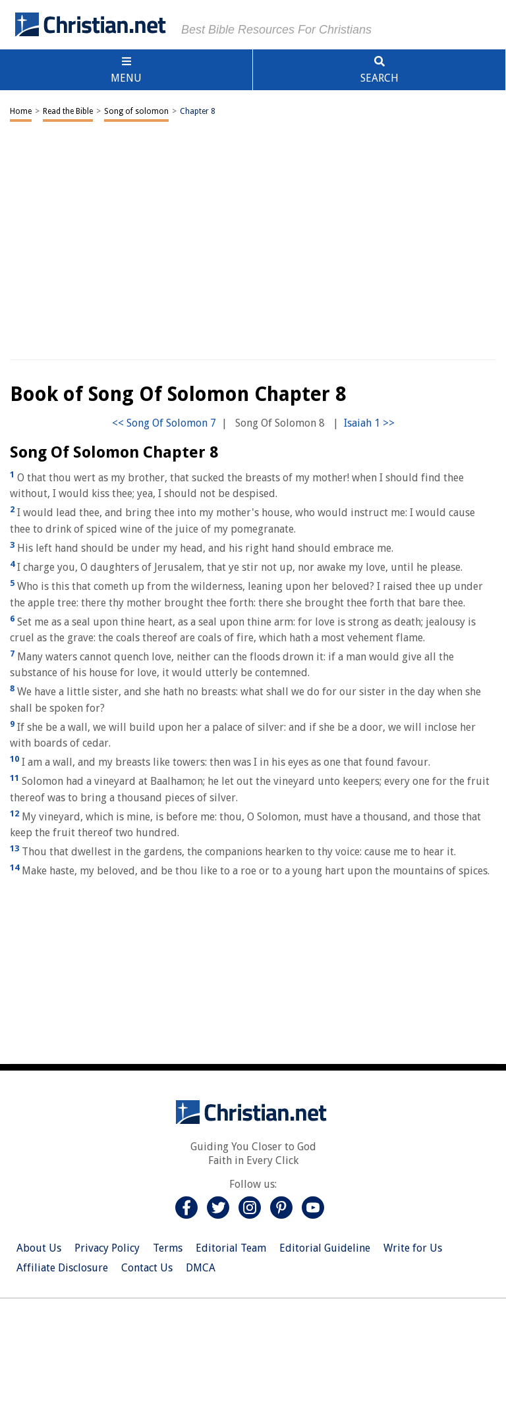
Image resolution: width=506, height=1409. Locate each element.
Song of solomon (136, 111)
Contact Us (147, 1268)
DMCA (200, 1268)
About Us (38, 1248)
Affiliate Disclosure (62, 1268)
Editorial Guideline (324, 1248)
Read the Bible (68, 111)
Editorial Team (231, 1248)
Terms (168, 1248)
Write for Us (412, 1248)
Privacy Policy (107, 1248)
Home (21, 111)
